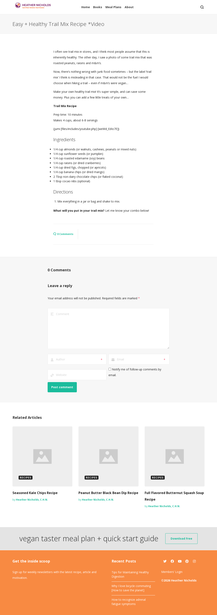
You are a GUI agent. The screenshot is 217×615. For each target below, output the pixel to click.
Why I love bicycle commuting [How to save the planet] (131, 588)
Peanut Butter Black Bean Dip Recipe (108, 493)
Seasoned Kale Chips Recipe (35, 493)
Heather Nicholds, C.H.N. (32, 499)
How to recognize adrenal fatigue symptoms (129, 602)
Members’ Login (171, 572)
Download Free (181, 538)
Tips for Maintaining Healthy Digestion (130, 574)
